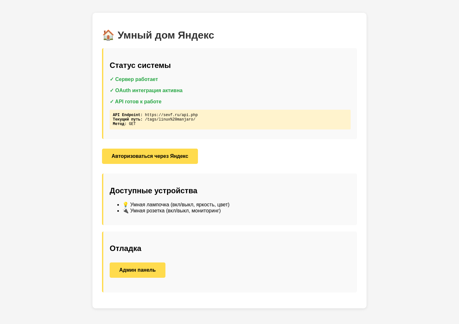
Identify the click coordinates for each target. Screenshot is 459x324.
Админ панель (137, 273)
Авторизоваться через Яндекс (150, 159)
